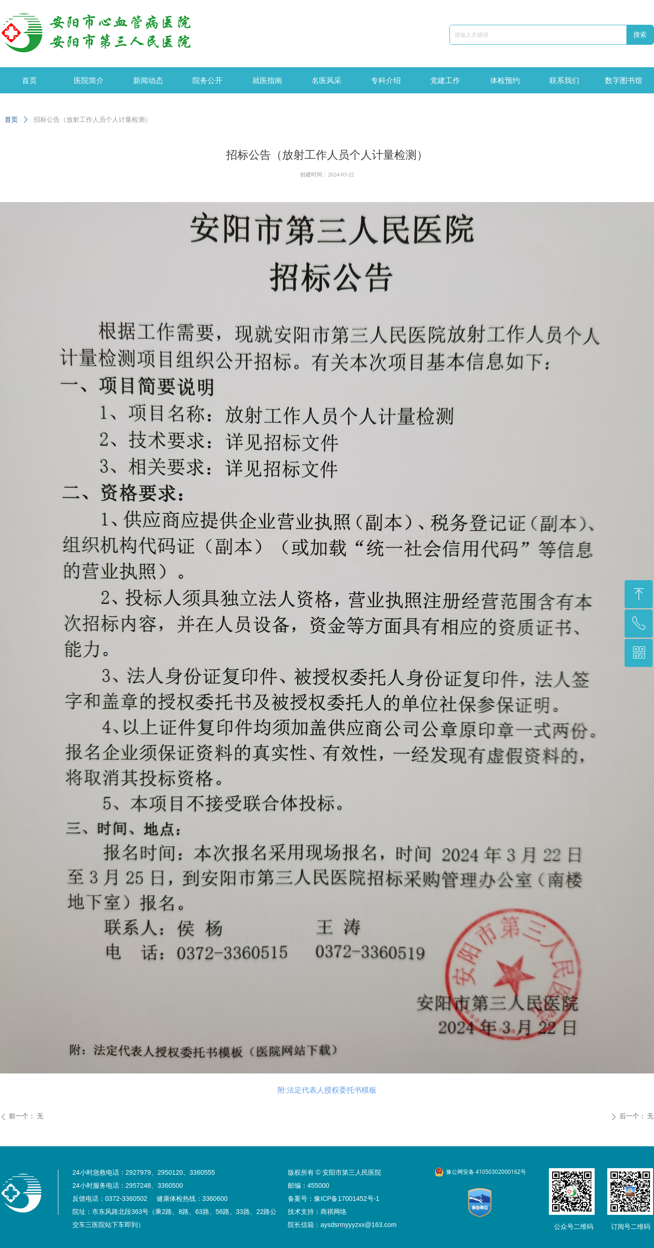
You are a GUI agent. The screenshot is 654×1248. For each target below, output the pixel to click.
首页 (11, 119)
